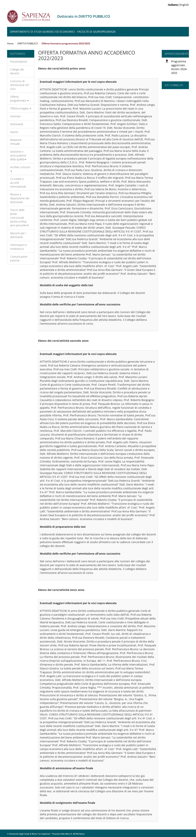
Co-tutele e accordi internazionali (18, 182)
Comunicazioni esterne (18, 258)
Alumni (14, 132)
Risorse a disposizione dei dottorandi (19, 198)
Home (10, 43)
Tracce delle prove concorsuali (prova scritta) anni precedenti (19, 217)
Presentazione (18, 61)
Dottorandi (16, 124)
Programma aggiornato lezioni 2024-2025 (179, 67)
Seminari (15, 116)
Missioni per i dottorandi (18, 235)
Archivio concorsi (20, 168)
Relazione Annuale (15, 142)
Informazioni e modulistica (18, 247)
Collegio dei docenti (17, 71)
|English (178, 5)
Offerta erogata (20, 108)
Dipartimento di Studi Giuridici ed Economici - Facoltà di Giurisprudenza (63, 31)
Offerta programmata (19, 98)
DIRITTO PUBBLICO (27, 43)
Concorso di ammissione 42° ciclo (19, 85)
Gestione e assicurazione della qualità (18, 155)
